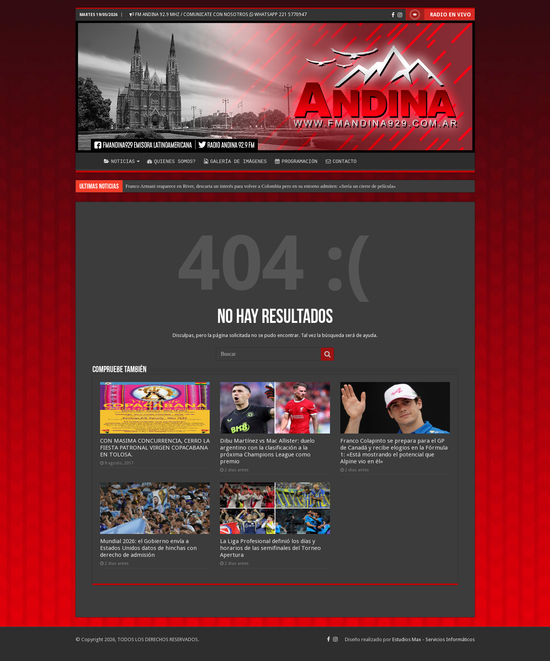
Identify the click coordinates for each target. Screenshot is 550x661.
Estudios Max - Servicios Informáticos (433, 639)
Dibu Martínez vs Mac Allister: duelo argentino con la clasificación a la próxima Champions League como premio (267, 451)
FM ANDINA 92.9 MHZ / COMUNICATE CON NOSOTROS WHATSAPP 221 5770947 (218, 14)
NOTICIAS (119, 161)
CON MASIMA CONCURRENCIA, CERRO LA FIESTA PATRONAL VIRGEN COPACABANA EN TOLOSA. (155, 447)
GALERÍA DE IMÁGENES (235, 161)
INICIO (89, 161)
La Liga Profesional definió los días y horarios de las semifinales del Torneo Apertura (270, 548)
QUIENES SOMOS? (171, 161)
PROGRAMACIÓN (296, 161)
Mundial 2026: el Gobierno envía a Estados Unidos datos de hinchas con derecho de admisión (148, 548)
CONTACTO (341, 161)
